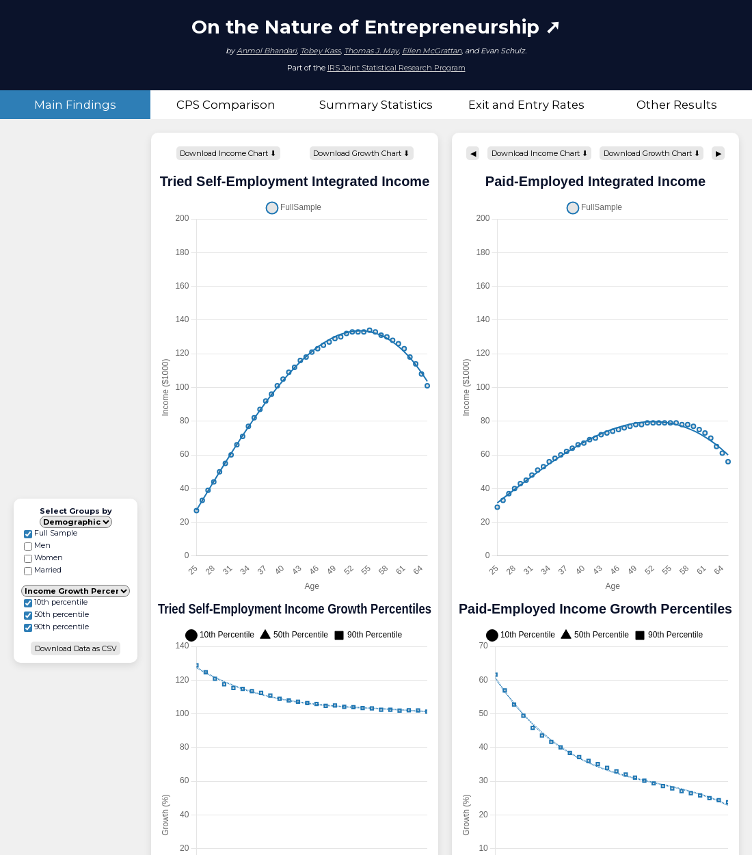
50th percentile (56, 614)
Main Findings (75, 104)
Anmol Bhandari (267, 50)
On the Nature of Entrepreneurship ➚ (376, 26)
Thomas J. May (371, 50)
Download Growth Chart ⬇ (361, 153)
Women (43, 558)
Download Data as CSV (76, 648)
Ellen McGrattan (431, 50)
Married (43, 570)
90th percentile (56, 627)
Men (37, 545)
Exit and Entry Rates (526, 104)
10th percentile (56, 602)
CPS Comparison (226, 104)
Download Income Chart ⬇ (228, 153)
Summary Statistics (376, 104)
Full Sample (50, 533)
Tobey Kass (320, 50)
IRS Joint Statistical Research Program (396, 68)
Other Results (676, 104)
